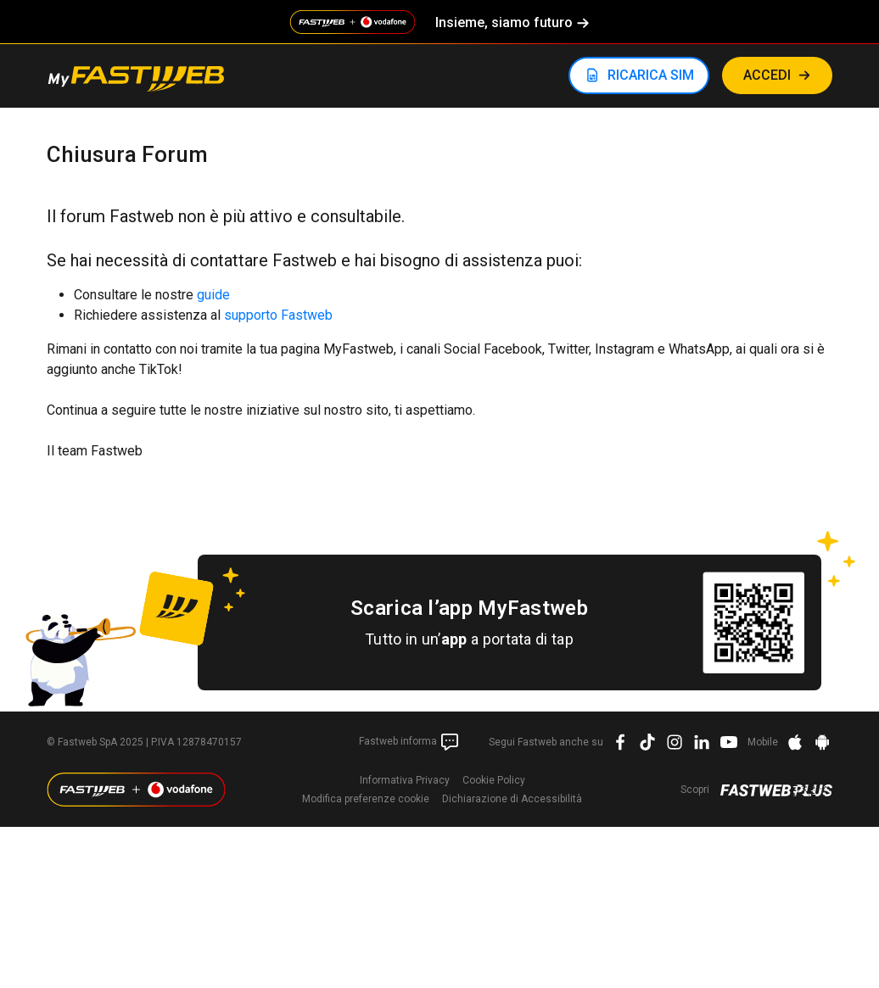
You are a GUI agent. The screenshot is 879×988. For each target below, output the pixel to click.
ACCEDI (767, 75)
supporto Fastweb (278, 315)
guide (213, 295)
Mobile (762, 742)
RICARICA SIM (650, 75)
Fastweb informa (409, 742)
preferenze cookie (365, 799)
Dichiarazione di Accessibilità (512, 799)
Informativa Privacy (405, 780)
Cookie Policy (493, 780)
